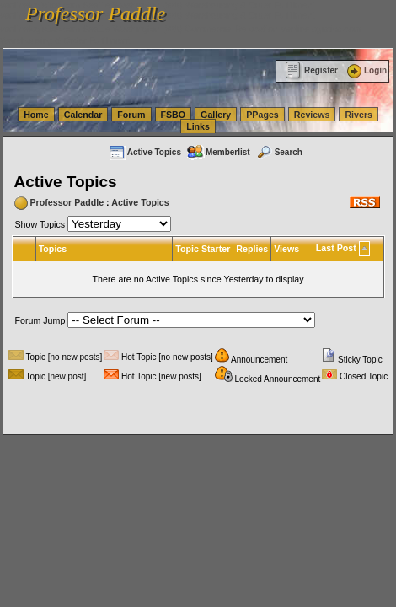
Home (36, 115)
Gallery (216, 115)
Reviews (312, 115)
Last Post (336, 248)
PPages (262, 115)
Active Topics (144, 152)
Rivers (358, 115)
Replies (252, 249)
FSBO (173, 115)
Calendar (83, 115)
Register (311, 70)
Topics (53, 249)
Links (198, 126)
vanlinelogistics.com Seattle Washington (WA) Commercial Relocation (139, 29)
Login (366, 70)
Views (286, 249)
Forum (131, 115)
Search (278, 152)
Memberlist (218, 152)
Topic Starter (202, 249)
